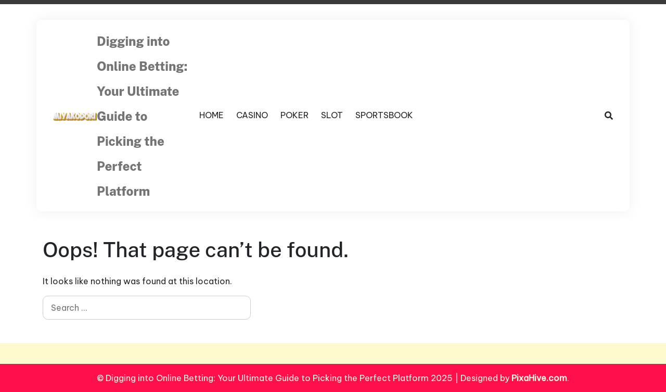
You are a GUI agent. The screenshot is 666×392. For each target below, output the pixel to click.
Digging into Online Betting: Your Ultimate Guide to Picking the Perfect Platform (142, 116)
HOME (211, 115)
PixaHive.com (539, 378)
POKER (294, 115)
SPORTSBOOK (384, 115)
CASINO (252, 115)
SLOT (332, 115)
